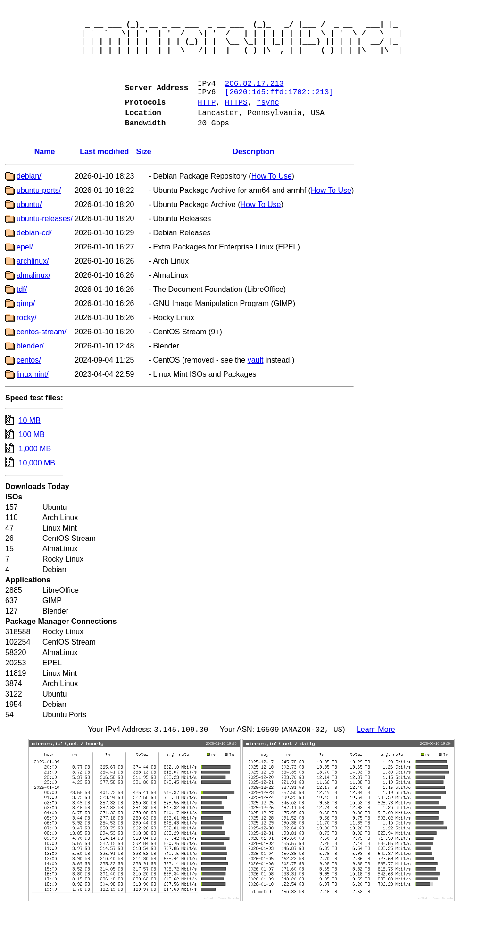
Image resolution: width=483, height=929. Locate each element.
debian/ (29, 199)
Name (44, 174)
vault (256, 383)
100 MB (32, 457)
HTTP (207, 121)
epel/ (25, 269)
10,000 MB (37, 485)
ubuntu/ (29, 227)
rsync (268, 121)
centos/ (29, 383)
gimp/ (26, 326)
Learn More (376, 753)
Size (143, 174)
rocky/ (27, 340)
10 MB (30, 443)
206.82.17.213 (254, 98)
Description (253, 174)
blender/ (30, 369)
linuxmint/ (33, 397)
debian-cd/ (34, 255)
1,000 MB (35, 471)
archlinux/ (33, 284)
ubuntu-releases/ (45, 241)
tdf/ (22, 312)
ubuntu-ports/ (39, 213)
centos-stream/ (42, 354)
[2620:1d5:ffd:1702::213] (279, 108)
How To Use (271, 199)
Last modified (104, 174)
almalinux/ (33, 298)
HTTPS (236, 121)
